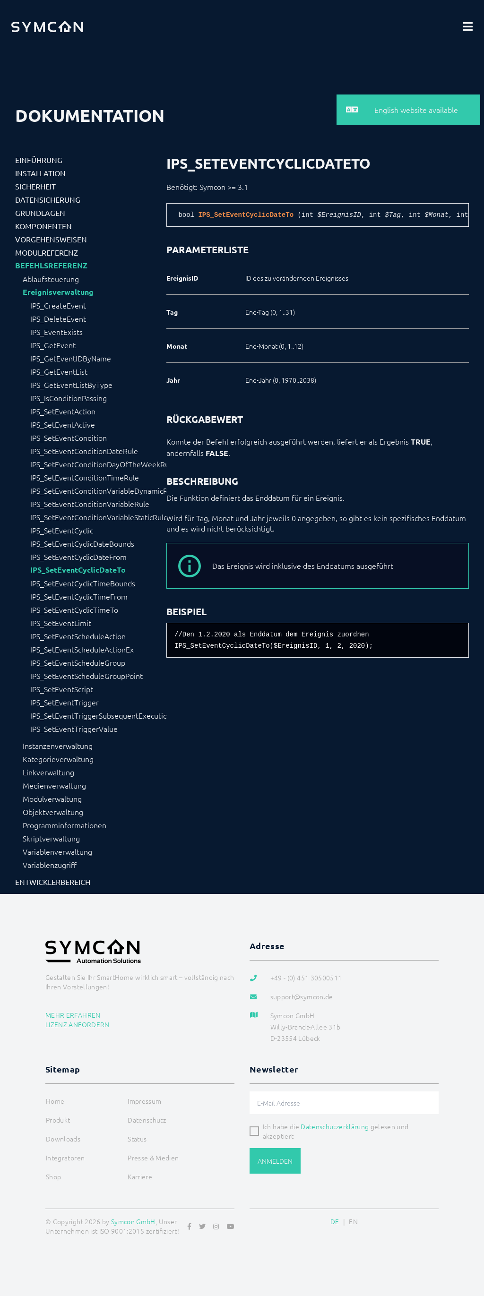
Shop (53, 1176)
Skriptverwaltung (51, 838)
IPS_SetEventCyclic (61, 530)
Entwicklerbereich (52, 881)
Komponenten (43, 226)
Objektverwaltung (53, 811)
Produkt (58, 1119)
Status (137, 1138)
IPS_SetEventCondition (68, 437)
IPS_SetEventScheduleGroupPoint (86, 675)
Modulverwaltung (52, 798)
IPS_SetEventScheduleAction (78, 636)
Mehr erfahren (73, 1015)
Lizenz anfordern (77, 1024)
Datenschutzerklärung (335, 1126)
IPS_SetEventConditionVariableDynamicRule (98, 490)
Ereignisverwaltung (58, 292)
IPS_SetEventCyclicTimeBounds (82, 583)
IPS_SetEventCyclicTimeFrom (79, 596)
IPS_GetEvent (53, 345)
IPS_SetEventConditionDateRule (84, 450)
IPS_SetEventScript (61, 689)
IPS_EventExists (56, 331)
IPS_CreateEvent (58, 305)
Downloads (63, 1138)
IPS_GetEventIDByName (70, 358)
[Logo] (47, 26)
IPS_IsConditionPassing (68, 398)
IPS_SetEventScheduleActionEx (82, 649)
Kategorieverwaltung (58, 759)
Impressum (144, 1101)
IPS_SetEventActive (62, 424)
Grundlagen (40, 212)
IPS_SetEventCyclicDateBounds (82, 543)
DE (334, 1221)
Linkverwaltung (48, 772)
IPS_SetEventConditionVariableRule (89, 503)
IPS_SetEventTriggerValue (74, 728)
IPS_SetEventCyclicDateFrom (78, 556)
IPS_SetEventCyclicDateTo (78, 570)
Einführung (38, 159)
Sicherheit (35, 186)
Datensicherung (47, 199)
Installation (40, 173)
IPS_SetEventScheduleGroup (77, 662)
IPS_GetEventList (58, 371)
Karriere (140, 1176)
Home (55, 1101)
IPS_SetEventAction (62, 411)
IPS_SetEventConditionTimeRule (84, 477)
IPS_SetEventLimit (60, 622)
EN (353, 1221)
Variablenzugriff (50, 864)
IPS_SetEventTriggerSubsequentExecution (98, 715)
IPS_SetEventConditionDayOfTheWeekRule (98, 464)
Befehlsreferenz (51, 265)
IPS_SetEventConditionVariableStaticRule (98, 517)
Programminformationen (64, 825)
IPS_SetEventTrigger (64, 702)
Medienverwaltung (54, 785)
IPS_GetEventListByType (71, 384)
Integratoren (65, 1157)
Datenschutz (147, 1119)
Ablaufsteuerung (51, 278)
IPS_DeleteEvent (58, 318)
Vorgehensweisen (51, 239)
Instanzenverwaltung (58, 745)
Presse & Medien (153, 1157)
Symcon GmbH (133, 1221)
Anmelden (275, 1161)
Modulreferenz (46, 252)
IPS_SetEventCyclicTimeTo (74, 609)
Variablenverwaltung (57, 851)
